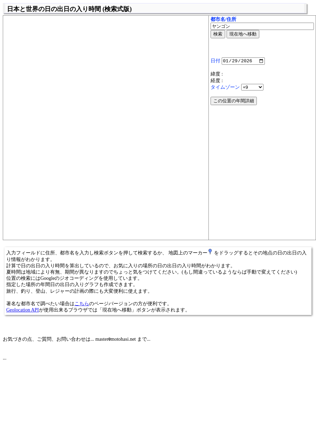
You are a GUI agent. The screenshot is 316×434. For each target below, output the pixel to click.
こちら (81, 303)
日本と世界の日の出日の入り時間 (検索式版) (69, 9)
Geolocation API (22, 310)
